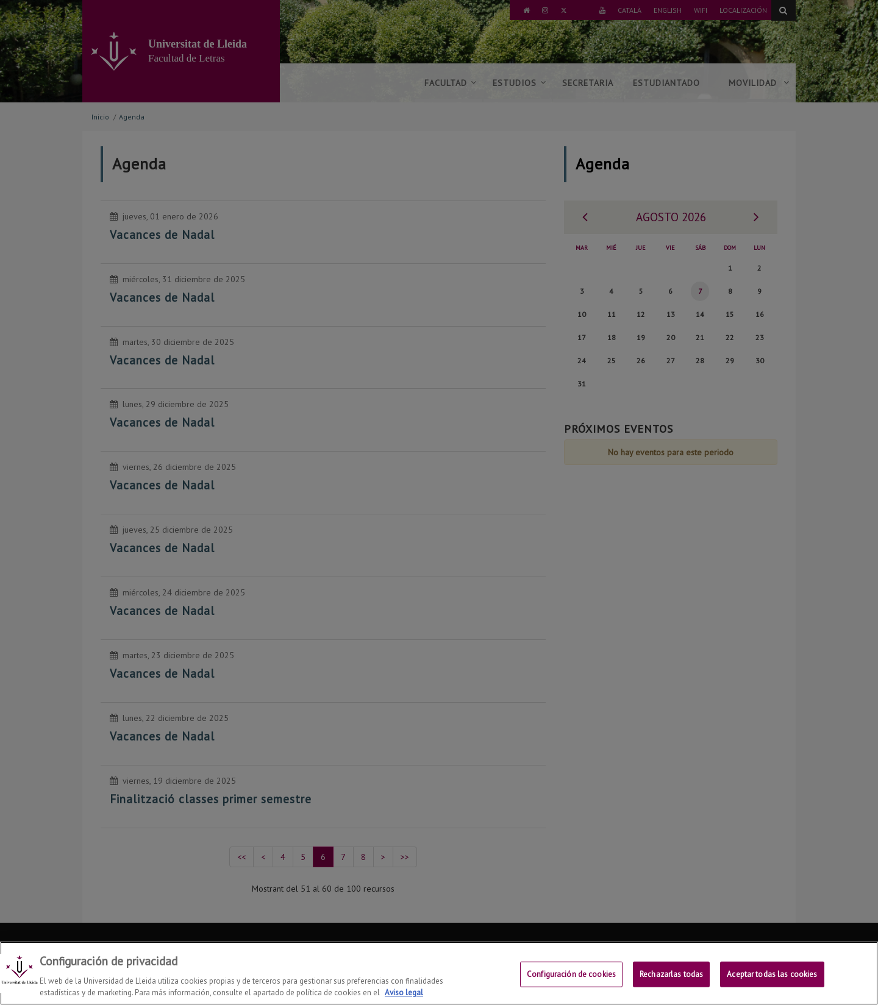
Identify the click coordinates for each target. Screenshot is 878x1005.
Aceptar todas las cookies (772, 984)
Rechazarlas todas (671, 984)
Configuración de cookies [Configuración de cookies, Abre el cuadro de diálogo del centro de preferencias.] (571, 984)
